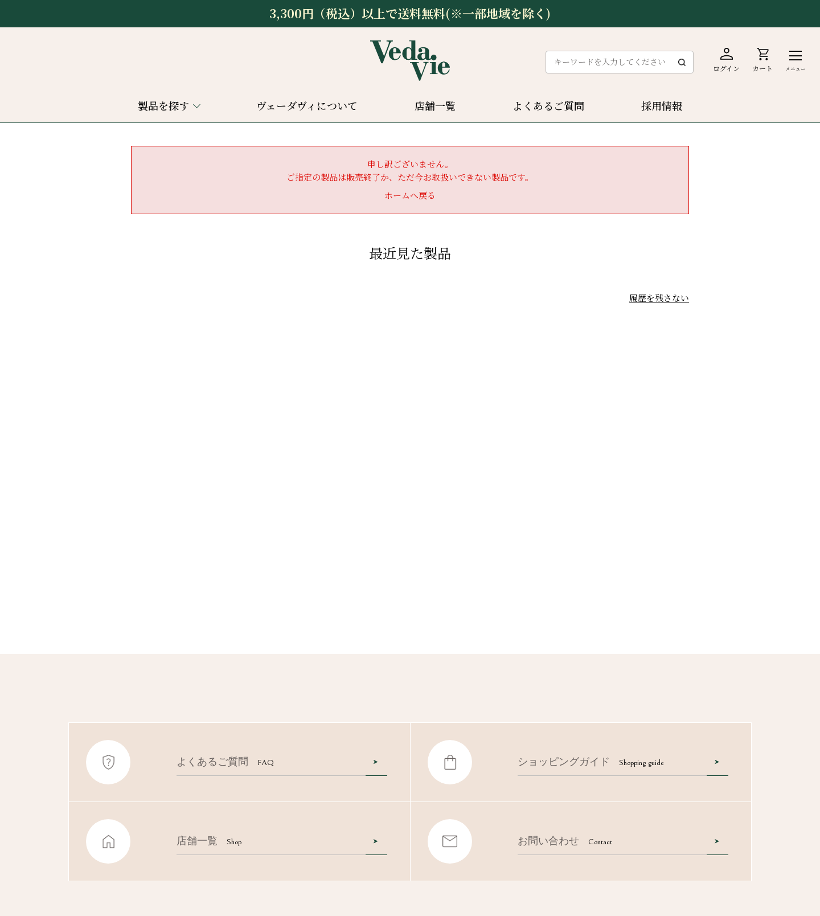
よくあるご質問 (548, 105)
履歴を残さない (659, 298)
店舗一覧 (435, 105)
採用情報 (661, 105)
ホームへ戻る (410, 195)
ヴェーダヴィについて (307, 105)
